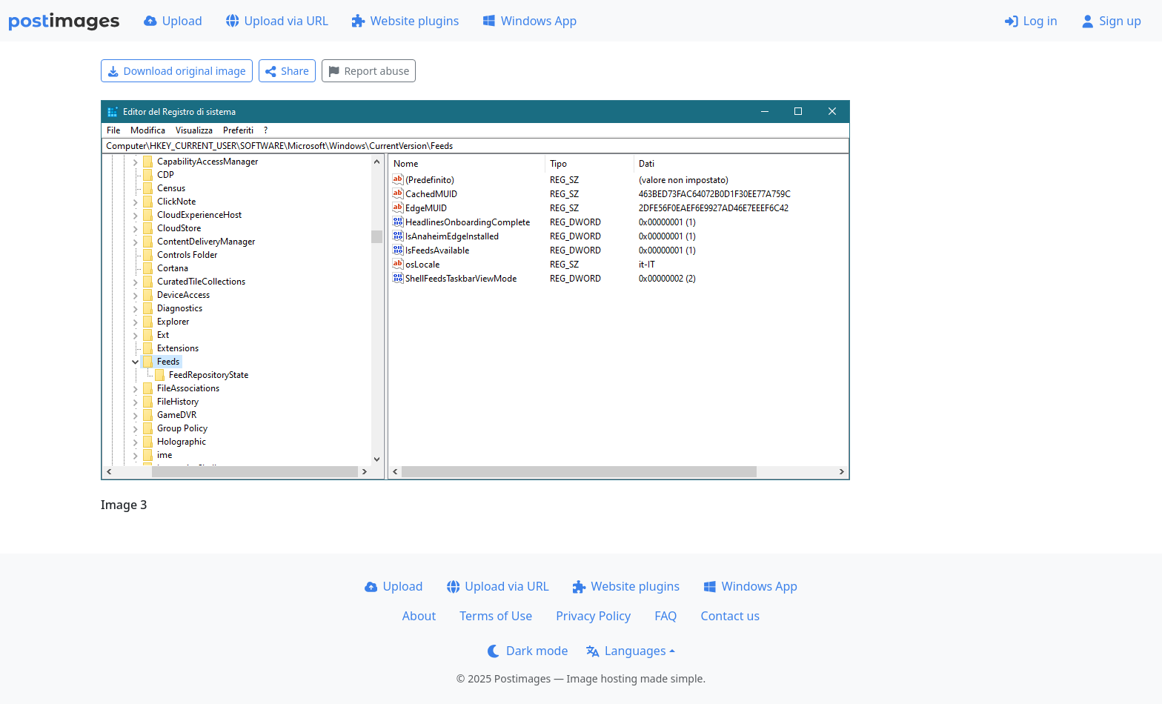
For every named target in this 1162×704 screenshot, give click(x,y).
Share (287, 71)
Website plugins (405, 21)
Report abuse (368, 71)
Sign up (1111, 21)
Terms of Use (495, 616)
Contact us (730, 616)
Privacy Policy (593, 616)
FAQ (665, 616)
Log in (1031, 21)
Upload (173, 21)
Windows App (529, 21)
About (419, 616)
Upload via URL (277, 21)
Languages (625, 650)
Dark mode (528, 650)
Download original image (176, 71)
